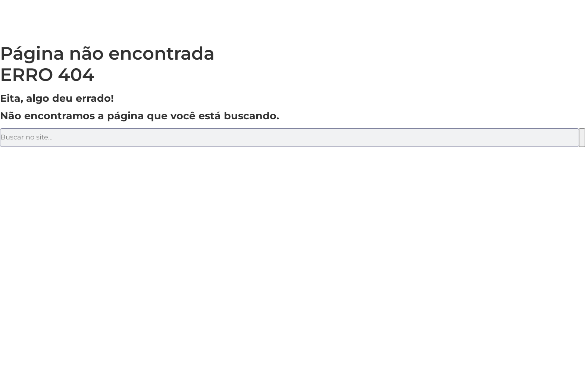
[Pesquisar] (582, 137)
